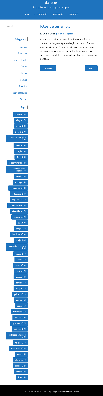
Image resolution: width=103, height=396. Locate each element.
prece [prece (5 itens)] (21, 305)
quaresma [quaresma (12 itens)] (18, 323)
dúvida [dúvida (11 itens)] (21, 176)
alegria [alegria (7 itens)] (21, 120)
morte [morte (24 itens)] (21, 254)
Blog (27, 14)
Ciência (23, 46)
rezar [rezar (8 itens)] (21, 354)
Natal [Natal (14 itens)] (21, 259)
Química (23, 86)
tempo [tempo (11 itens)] (21, 371)
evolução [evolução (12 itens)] (19, 217)
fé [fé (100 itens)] (21, 222)
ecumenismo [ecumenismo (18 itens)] (18, 188)
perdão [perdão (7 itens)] (21, 282)
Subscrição (58, 14)
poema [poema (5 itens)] (21, 300)
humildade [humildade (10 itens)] (19, 234)
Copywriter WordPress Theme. (66, 391)
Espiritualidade (20, 59)
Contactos (73, 14)
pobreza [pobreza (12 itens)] (20, 294)
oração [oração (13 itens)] (20, 265)
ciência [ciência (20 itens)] (20, 131)
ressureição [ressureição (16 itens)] (18, 348)
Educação (22, 53)
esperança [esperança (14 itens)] (19, 199)
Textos (23, 99)
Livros (24, 73)
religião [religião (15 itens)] (20, 342)
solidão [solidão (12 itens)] (20, 365)
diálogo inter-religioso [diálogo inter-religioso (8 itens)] (19, 169)
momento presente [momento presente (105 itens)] (17, 247)
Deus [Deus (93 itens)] (21, 157)
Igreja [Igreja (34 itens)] (21, 240)
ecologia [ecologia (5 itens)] (20, 182)
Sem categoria (20, 92)
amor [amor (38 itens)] (21, 126)
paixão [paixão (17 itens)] (21, 271)
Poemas (23, 79)
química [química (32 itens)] (20, 329)
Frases (24, 66)
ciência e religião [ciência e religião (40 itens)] (18, 138)
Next (91, 68)
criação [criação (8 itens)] (21, 151)
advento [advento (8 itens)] (20, 114)
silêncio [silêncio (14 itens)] (20, 360)
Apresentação (40, 14)
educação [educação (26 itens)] (18, 193)
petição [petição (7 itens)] (21, 288)
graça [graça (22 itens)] (21, 228)
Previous (48, 68)
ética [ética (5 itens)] (22, 377)
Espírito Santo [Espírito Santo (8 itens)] (17, 205)
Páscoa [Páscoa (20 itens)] (20, 317)
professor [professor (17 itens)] (19, 311)
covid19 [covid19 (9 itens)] (21, 145)
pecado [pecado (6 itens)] (21, 277)
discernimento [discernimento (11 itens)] (17, 162)
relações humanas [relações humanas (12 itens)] (17, 335)
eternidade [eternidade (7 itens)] (19, 211)
